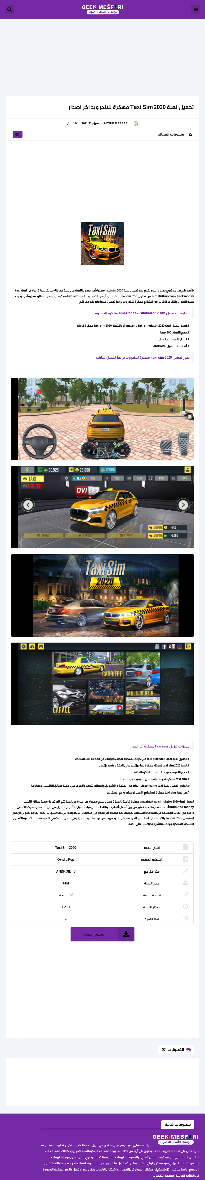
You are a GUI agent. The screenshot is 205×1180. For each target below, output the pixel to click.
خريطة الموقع (48, 1128)
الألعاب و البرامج (102, 9)
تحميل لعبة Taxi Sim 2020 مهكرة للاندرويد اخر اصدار (128, 104)
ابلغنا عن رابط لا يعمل (43, 1113)
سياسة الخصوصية (45, 1135)
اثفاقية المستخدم (46, 1121)
